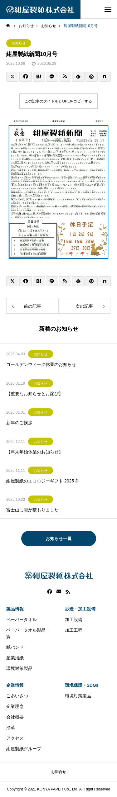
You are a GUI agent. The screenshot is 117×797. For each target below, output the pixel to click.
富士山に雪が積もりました (32, 509)
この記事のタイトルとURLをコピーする (58, 101)
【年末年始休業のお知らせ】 (34, 451)
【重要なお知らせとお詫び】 (34, 393)
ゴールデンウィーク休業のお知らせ (41, 364)
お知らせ (19, 43)
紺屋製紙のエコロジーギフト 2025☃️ (42, 480)
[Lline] (52, 77)
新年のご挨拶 (19, 422)
